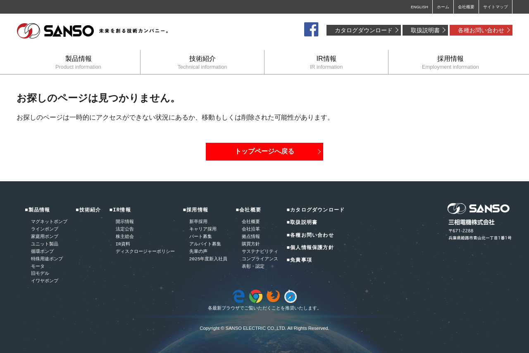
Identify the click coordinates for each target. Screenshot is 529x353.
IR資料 (123, 244)
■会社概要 (248, 210)
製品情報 (78, 62)
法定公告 (125, 229)
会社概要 (466, 7)
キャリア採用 (203, 229)
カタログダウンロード (364, 30)
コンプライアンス (260, 259)
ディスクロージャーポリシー (145, 252)
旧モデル (40, 274)
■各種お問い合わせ (310, 235)
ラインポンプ (44, 229)
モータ (38, 267)
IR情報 (326, 62)
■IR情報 (120, 210)
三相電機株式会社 (93, 31)
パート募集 (200, 237)
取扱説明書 (425, 30)
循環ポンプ (42, 252)
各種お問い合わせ (481, 30)
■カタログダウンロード (315, 210)
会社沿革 (251, 229)
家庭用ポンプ (44, 237)
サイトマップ (495, 7)
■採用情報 (196, 210)
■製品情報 (37, 210)
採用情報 (450, 62)
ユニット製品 (44, 244)
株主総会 (125, 237)
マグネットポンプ (49, 222)
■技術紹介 (88, 210)
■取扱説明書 (301, 222)
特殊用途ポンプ (47, 259)
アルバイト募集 (205, 244)
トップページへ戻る (264, 151)
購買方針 (251, 244)
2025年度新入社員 (208, 259)
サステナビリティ (260, 252)
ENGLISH (419, 7)
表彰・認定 (253, 267)
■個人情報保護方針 (310, 248)
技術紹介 (202, 62)
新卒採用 (198, 222)
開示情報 (125, 222)
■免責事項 (299, 260)
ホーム (443, 7)
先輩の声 (198, 252)
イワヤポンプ (44, 281)
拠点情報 (251, 237)
